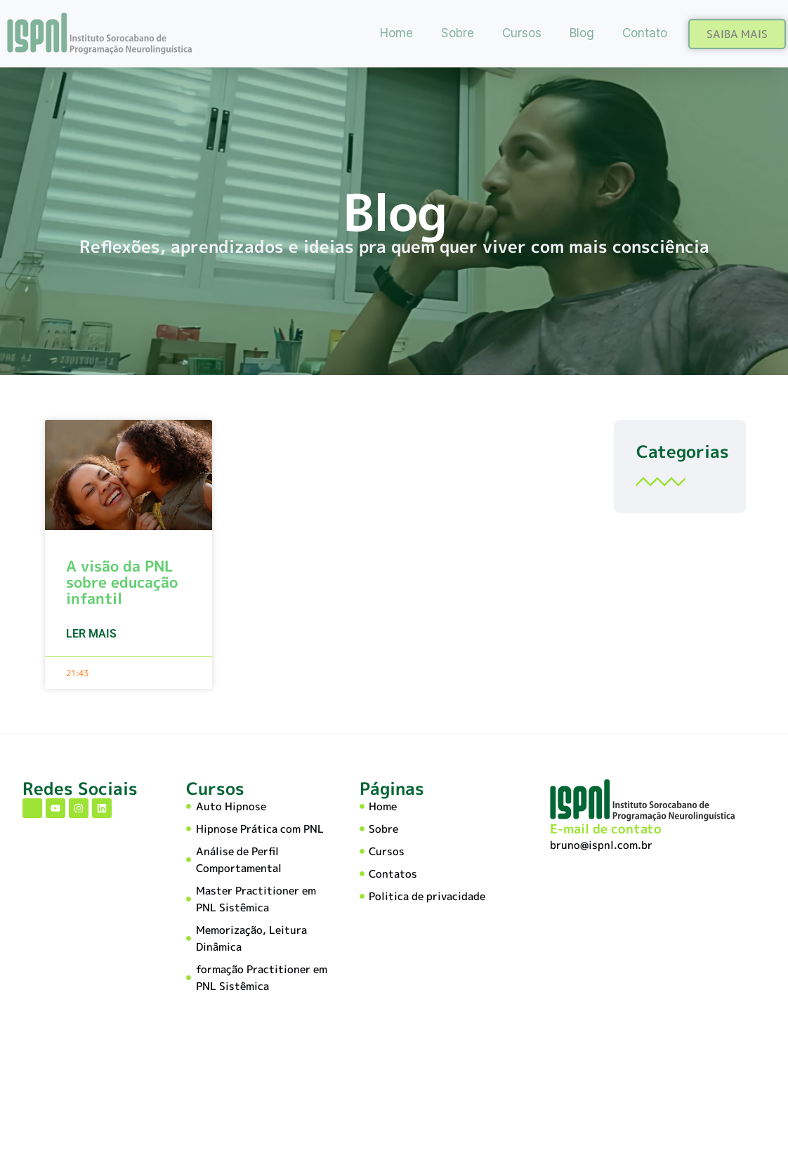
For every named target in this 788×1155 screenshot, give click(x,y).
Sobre (457, 33)
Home (396, 33)
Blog (582, 33)
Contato (644, 33)
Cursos (521, 33)
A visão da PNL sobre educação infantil (122, 584)
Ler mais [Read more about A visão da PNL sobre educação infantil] (91, 635)
